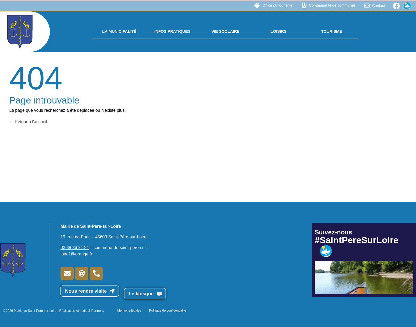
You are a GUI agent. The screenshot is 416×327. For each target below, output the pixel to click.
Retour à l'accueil (28, 121)
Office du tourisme (277, 5)
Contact (378, 5)
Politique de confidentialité (167, 310)
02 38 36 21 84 (74, 247)
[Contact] (367, 5)
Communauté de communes (332, 5)
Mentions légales (129, 310)
